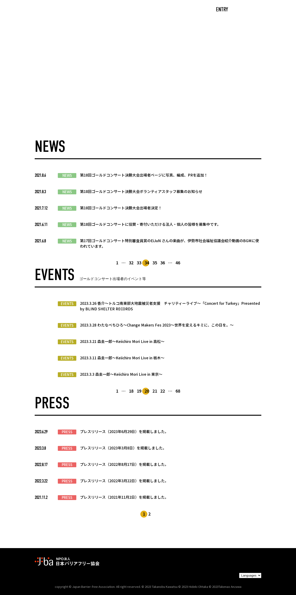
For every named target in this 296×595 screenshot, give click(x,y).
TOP (54, 9)
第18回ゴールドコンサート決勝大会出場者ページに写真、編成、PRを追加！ (144, 175)
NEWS (67, 175)
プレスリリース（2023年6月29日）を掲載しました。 (124, 431)
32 (131, 262)
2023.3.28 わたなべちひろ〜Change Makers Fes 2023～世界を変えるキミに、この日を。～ (157, 325)
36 (162, 262)
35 (154, 262)
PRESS (67, 432)
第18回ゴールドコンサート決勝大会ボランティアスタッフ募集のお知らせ (141, 191)
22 (162, 391)
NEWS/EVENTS (137, 9)
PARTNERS (175, 9)
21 (154, 391)
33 (139, 262)
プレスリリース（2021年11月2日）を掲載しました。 (124, 497)
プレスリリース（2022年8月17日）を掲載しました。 (124, 464)
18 (131, 391)
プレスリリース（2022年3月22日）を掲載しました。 (124, 480)
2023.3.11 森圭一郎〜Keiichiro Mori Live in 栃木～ (122, 357)
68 (178, 391)
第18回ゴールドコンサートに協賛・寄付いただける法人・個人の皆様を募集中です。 (150, 224)
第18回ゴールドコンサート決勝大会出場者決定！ (121, 208)
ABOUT (103, 9)
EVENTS (67, 303)
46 (178, 262)
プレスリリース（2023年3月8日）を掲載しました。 (123, 448)
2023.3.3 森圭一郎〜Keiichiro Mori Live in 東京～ (121, 374)
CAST (77, 9)
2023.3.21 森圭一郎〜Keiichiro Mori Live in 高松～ (122, 341)
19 (139, 391)
